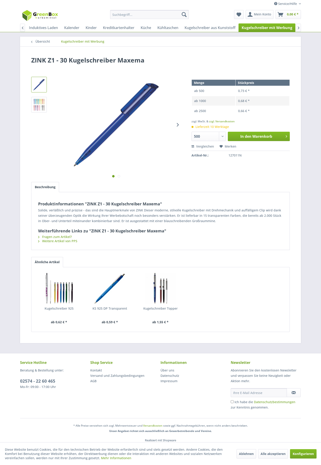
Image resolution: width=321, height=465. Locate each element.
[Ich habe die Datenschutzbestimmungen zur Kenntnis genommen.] (232, 401)
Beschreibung (45, 187)
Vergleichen (202, 146)
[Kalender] (71, 27)
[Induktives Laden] (43, 27)
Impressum (168, 381)
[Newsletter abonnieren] (294, 392)
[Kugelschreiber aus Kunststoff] (210, 27)
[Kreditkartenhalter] (119, 27)
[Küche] (146, 27)
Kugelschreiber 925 (59, 308)
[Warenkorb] (288, 14)
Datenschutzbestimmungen (274, 402)
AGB (93, 381)
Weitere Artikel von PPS (57, 241)
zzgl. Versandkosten (222, 121)
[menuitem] (149, 14)
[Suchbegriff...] (149, 14)
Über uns (167, 370)
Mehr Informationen (116, 458)
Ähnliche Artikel (47, 262)
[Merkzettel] (239, 14)
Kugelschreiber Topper (160, 308)
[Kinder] (91, 27)
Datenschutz (169, 375)
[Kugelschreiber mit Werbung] (267, 27)
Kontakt (96, 370)
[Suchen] (184, 14)
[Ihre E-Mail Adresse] (259, 392)
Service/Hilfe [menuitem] (286, 4)
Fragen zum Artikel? (55, 237)
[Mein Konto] (260, 14)
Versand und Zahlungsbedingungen (117, 375)
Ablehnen (246, 454)
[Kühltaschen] (167, 27)
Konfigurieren (303, 454)
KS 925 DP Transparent (110, 308)
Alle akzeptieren (273, 454)
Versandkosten (153, 425)
